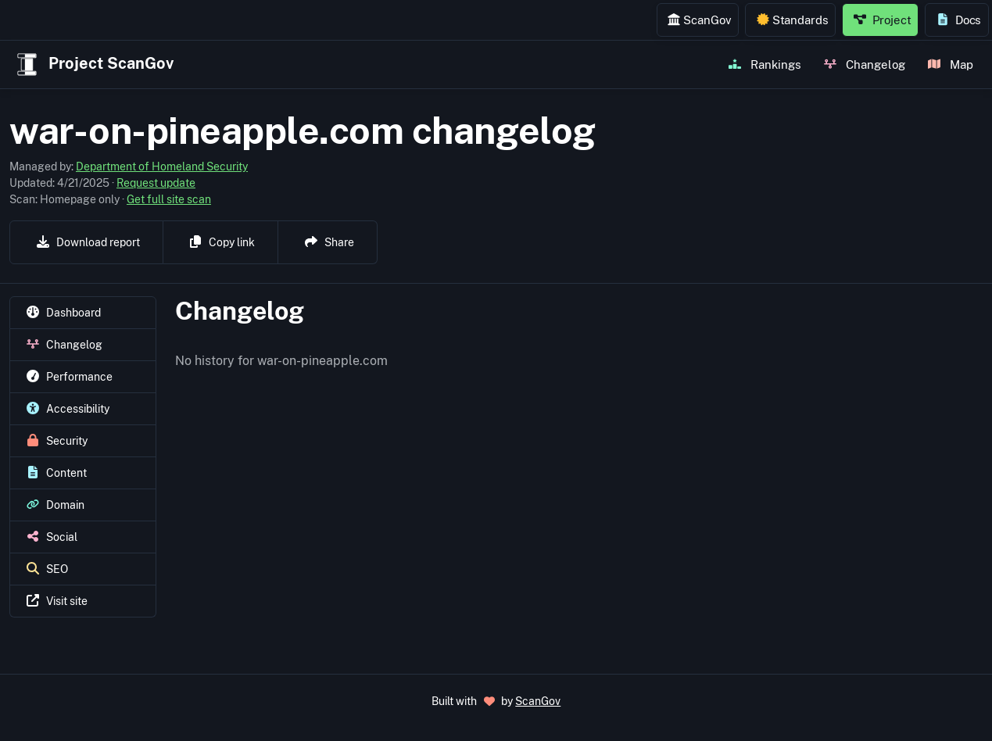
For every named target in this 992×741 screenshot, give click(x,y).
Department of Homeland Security (162, 166)
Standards (793, 20)
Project (882, 20)
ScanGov (699, 20)
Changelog (864, 64)
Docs (958, 20)
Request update (155, 183)
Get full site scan (169, 199)
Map (950, 64)
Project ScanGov (93, 64)
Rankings (765, 64)
